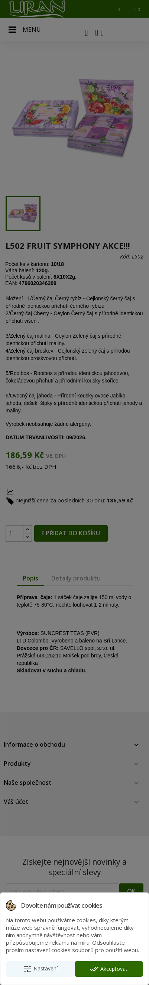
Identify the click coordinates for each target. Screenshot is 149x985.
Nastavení (40, 968)
